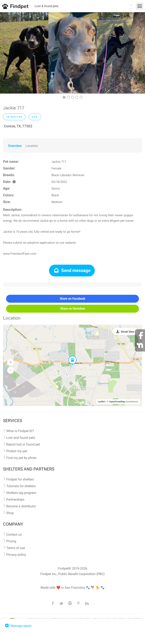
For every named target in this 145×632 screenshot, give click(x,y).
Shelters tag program (21, 493)
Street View (127, 331)
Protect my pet (16, 451)
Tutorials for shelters (21, 486)
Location (32, 146)
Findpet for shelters (20, 479)
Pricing (11, 541)
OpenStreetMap (117, 401)
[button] (69, 356)
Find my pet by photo (21, 458)
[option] (24, 53)
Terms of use (15, 548)
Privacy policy (16, 555)
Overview (15, 146)
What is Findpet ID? (20, 431)
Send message (72, 270)
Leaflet (101, 401)
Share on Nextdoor (72, 308)
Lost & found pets (47, 6)
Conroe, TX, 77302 (18, 126)
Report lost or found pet (23, 444)
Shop (10, 513)
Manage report (17, 626)
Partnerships (15, 499)
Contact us (14, 534)
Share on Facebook (72, 298)
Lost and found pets (20, 438)
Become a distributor (21, 506)
